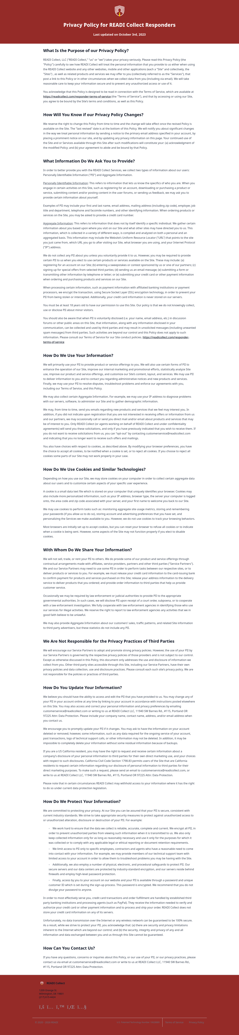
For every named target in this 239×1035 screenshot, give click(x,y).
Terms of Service (174, 1022)
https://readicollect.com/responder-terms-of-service (77, 96)
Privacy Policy (196, 1022)
